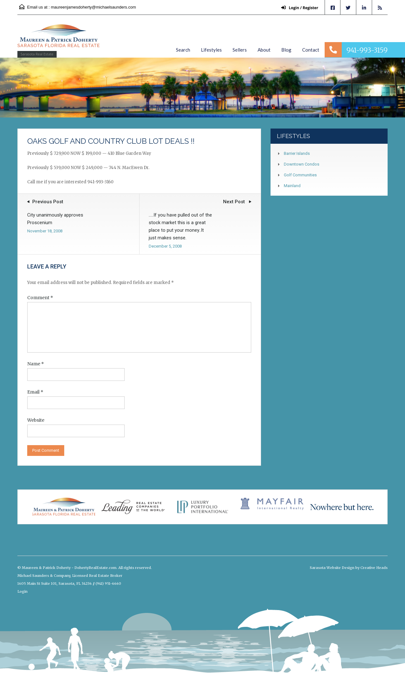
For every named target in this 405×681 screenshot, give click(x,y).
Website (35, 420)
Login (22, 591)
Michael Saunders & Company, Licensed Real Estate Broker (69, 575)
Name (35, 364)
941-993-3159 (367, 50)
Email (35, 392)
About (264, 50)
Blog (286, 50)
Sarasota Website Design (332, 567)
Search (183, 50)
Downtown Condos (301, 164)
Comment (40, 297)
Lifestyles (211, 50)
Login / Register (299, 7)
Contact (310, 50)
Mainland (292, 185)
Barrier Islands (297, 153)
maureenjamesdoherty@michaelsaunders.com (93, 7)
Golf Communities (300, 175)
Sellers (240, 50)
